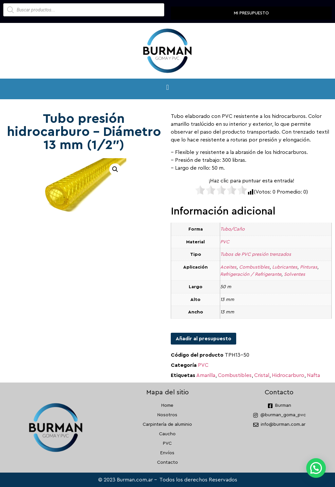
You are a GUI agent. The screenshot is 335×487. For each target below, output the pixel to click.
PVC (224, 241)
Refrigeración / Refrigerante (250, 274)
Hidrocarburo (288, 375)
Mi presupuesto (251, 13)
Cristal (261, 375)
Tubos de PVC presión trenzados (255, 254)
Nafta (313, 375)
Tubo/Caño (232, 229)
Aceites (228, 267)
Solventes (294, 274)
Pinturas (308, 267)
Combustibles (254, 267)
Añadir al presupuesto (203, 338)
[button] (167, 87)
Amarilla (205, 375)
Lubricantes (284, 267)
